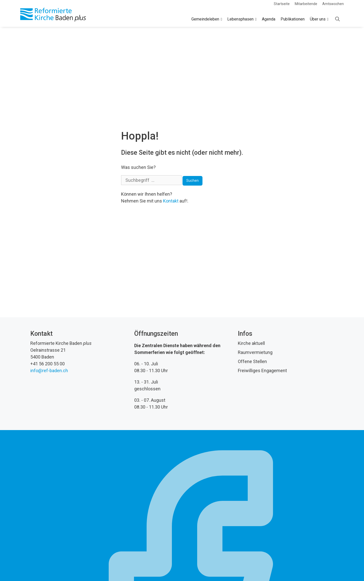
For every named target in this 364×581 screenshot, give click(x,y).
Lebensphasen (241, 19)
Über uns (319, 19)
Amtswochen (333, 4)
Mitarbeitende (306, 4)
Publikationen (293, 19)
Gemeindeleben (206, 19)
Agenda (268, 19)
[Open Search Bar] (337, 19)
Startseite (282, 4)
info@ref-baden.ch (49, 370)
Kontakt (170, 201)
